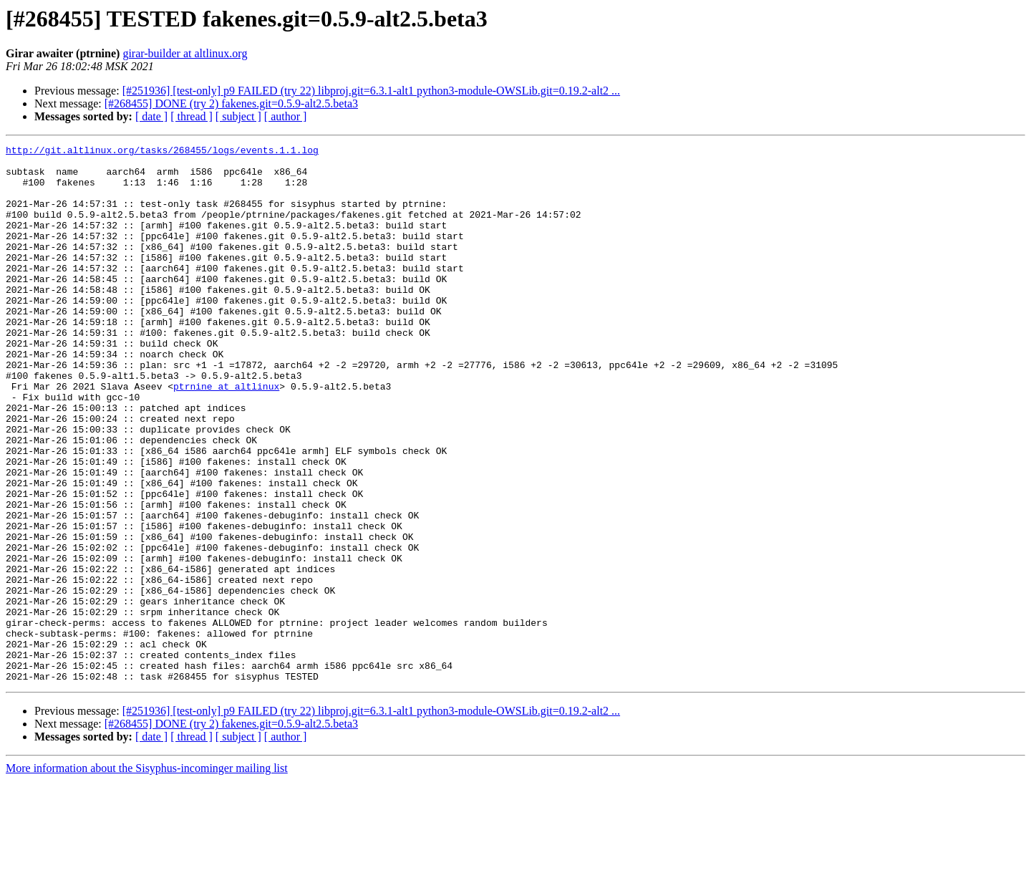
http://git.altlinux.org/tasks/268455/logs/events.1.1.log (162, 151)
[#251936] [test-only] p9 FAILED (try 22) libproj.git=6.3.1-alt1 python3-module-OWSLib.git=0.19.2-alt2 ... (371, 91)
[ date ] (151, 116)
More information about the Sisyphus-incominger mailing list (147, 875)
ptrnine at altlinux (226, 435)
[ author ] (285, 116)
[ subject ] (238, 116)
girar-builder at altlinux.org (184, 53)
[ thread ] (191, 116)
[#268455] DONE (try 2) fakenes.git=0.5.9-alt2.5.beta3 (231, 103)
